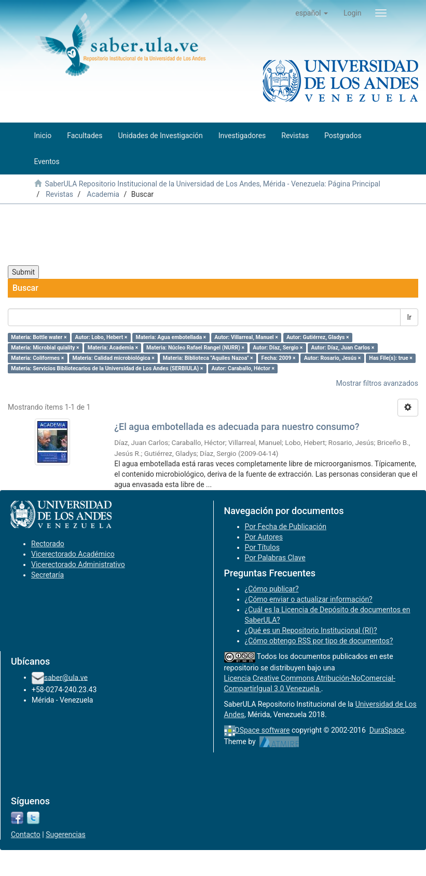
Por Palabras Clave (275, 558)
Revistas (59, 194)
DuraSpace (387, 730)
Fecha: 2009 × (279, 358)
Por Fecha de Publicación (286, 526)
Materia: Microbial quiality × (45, 347)
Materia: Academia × (113, 347)
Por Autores (264, 537)
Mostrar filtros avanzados (377, 383)
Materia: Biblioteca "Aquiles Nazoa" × (208, 358)
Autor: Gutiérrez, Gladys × (317, 337)
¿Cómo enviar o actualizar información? (309, 599)
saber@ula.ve (66, 677)
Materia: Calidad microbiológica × (113, 358)
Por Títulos (262, 547)
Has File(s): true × (390, 358)
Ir (409, 317)
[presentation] (87, 234)
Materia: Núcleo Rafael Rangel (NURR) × (195, 347)
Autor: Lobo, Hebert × (101, 337)
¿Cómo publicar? (272, 589)
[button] (311, 13)
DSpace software (262, 730)
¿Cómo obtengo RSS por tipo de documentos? (319, 641)
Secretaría (47, 575)
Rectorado (47, 544)
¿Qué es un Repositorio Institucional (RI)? (311, 630)
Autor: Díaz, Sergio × (278, 347)
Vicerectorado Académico (73, 554)
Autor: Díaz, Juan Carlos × (342, 347)
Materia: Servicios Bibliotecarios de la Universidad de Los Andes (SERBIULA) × (107, 368)
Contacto (25, 834)
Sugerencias (66, 834)
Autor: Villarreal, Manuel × (246, 337)
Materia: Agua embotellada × (170, 337)
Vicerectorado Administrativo (78, 564)
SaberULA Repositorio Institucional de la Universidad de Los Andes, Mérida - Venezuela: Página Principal (212, 184)
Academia (103, 194)
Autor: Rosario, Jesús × (332, 358)
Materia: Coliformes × (37, 358)
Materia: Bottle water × (38, 337)
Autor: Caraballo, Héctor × (242, 368)
